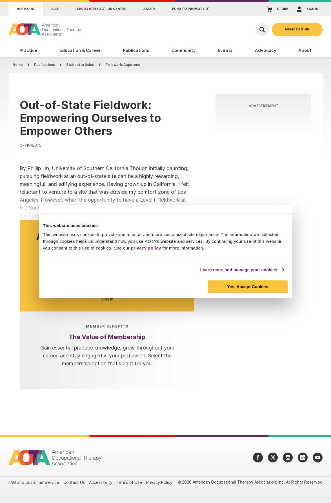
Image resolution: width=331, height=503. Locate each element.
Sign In (107, 299)
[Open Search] (262, 29)
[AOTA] (45, 29)
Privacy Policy (159, 482)
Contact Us (74, 482)
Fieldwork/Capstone (122, 65)
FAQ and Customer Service (33, 482)
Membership (297, 29)
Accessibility (100, 482)
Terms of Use (129, 482)
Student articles (80, 65)
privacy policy (146, 248)
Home (18, 65)
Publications (44, 65)
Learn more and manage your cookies (238, 269)
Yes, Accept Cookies (247, 286)
